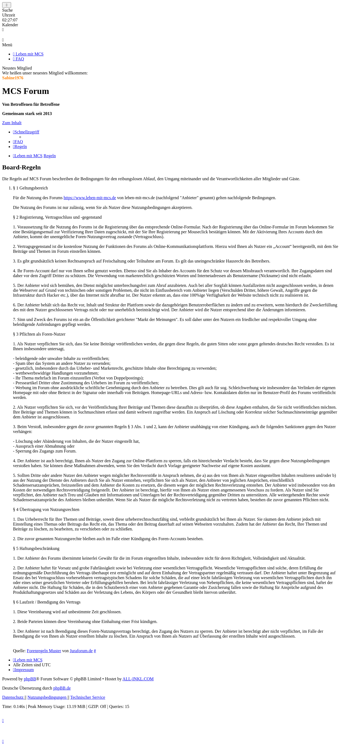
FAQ (18, 59)
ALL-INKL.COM (138, 679)
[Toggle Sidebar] (6, 5)
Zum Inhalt (12, 122)
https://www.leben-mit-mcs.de (90, 197)
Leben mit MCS (28, 54)
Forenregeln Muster (44, 650)
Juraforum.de (81, 650)
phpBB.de (62, 688)
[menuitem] (18, 141)
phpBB (30, 679)
